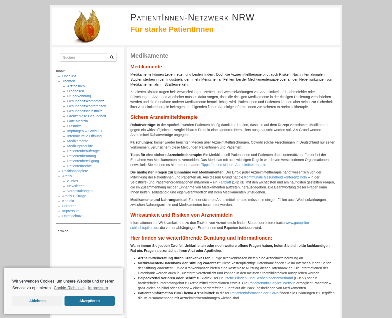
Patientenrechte (79, 166)
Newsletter (75, 186)
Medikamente (77, 141)
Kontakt (68, 201)
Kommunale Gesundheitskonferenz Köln (275, 177)
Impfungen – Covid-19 (84, 131)
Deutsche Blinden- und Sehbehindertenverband (256, 278)
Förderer (69, 206)
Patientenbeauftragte (83, 151)
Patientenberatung (81, 156)
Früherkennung (79, 96)
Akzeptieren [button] (90, 301)
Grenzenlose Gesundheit (86, 116)
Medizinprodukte (80, 146)
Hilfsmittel (74, 126)
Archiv (67, 176)
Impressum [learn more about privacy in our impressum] (98, 288)
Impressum (71, 211)
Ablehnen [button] (37, 301)
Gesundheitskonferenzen (86, 106)
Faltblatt (224, 182)
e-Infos (72, 181)
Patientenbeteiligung (83, 161)
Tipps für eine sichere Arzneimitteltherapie (233, 165)
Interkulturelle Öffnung (84, 136)
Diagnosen (75, 91)
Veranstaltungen (79, 191)
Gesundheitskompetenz (85, 101)
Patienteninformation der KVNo (254, 293)
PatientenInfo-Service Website (272, 283)
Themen (68, 81)
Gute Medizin (77, 121)
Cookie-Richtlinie (69, 288)
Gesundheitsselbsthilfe (84, 111)
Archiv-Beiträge (74, 196)
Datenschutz (72, 216)
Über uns (69, 76)
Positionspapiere (75, 171)
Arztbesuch (76, 86)
